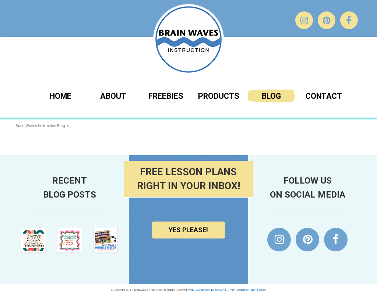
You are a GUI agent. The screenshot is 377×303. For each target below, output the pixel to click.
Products (218, 96)
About (113, 96)
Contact (324, 96)
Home (60, 96)
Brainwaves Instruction (188, 39)
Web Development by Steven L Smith (211, 290)
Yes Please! (188, 230)
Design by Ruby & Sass (251, 290)
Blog (271, 96)
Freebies (165, 96)
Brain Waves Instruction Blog (40, 125)
